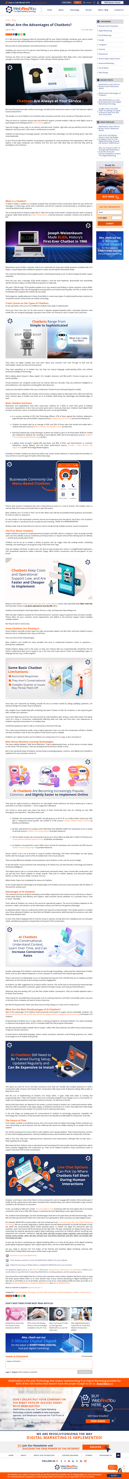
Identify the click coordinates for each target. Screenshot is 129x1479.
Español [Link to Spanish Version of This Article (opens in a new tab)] (44, 3)
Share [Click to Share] (94, 2)
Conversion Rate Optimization (46, 1292)
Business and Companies (108, 26)
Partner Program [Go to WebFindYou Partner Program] (70, 1455)
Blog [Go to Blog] (14, 20)
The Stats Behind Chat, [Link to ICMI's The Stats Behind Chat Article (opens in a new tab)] (44, 1209)
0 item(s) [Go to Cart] (88, 3)
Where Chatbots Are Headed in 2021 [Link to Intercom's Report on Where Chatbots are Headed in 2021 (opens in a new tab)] (48, 427)
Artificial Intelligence (65, 1292)
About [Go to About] (61, 10)
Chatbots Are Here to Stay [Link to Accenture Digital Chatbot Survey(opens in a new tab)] (61, 418)
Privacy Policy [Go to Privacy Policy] (79, 1474)
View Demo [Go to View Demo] (66, 2)
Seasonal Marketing (106, 63)
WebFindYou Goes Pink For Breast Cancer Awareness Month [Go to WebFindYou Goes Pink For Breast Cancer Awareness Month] (15, 1325)
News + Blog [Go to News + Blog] (103, 10)
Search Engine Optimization (109, 58)
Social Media (103, 68)
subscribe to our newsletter (70, 1270)
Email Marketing (105, 35)
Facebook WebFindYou (20, 1283)
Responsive (103, 54)
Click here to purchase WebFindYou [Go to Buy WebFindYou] (23, 1255)
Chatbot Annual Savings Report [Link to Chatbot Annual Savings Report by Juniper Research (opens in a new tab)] (24, 847)
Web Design (103, 72)
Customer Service (85, 1292)
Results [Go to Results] (89, 10)
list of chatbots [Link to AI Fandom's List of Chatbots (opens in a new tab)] (38, 123)
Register (15, 1372)
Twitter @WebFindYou (61, 1283)
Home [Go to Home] (49, 10)
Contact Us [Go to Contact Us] (118, 10)
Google (101, 40)
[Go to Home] (22, 9)
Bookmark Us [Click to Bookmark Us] (106, 1455)
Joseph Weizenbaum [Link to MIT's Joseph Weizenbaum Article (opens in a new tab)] (39, 215)
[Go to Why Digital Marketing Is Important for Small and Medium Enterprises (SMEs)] (81, 1314)
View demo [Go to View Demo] (98, 1421)
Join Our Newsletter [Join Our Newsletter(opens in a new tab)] (64, 1447)
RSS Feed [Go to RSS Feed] (81, 1461)
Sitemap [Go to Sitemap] (88, 1455)
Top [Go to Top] (118, 1455)
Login (8, 1372)
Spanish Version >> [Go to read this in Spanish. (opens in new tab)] (35, 1287)
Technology (31, 1292)
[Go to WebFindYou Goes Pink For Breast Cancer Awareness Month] (16, 1314)
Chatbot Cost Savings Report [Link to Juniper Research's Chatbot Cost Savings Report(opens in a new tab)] (38, 831)
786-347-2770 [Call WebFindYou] (24, 2)
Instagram (103, 44)
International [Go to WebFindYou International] (35, 3)
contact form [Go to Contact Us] (54, 1270)
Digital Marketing (21, 1292)
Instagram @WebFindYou (39, 1283)
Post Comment (85, 1372)
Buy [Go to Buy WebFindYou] (64, 1414)
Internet (102, 49)
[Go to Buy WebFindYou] (78, 2)
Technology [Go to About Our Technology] (74, 10)
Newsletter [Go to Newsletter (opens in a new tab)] (85, 1461)
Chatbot (75, 1292)
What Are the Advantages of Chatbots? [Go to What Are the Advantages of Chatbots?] (110, 94)
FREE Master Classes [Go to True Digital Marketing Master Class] (112, 2)
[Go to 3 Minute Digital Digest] (49, 1342)
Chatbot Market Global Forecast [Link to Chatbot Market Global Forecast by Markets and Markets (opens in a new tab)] (77, 821)
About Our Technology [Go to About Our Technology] (44, 1455)
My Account (98, 2)
